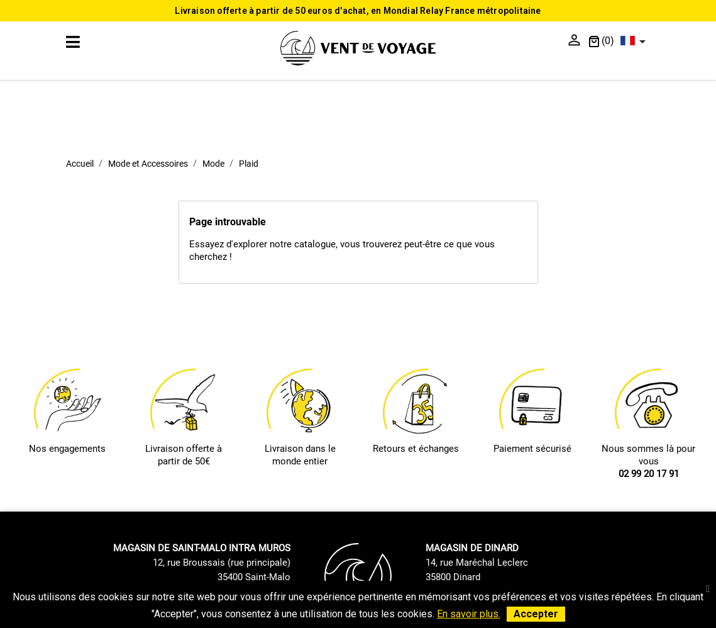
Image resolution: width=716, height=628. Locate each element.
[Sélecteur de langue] (635, 41)
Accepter (536, 614)
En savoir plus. (468, 614)
